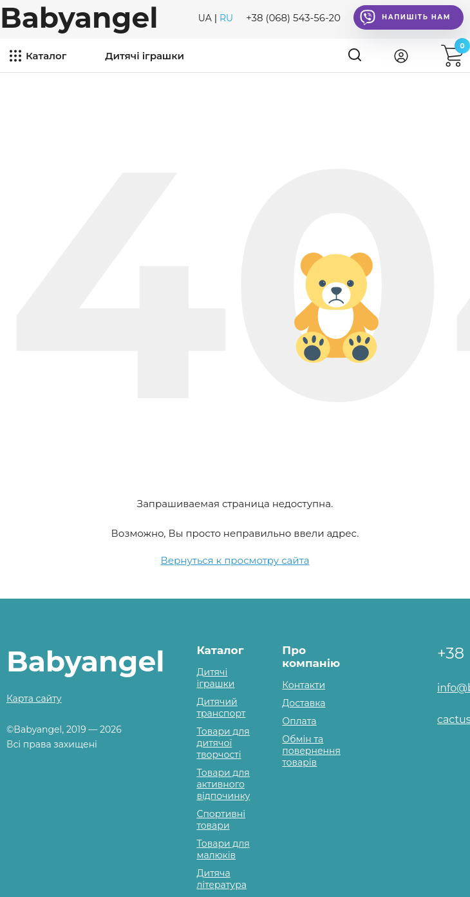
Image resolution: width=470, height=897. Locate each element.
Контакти (303, 685)
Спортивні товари (220, 819)
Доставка (303, 703)
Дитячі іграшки (144, 56)
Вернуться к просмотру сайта (235, 560)
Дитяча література (221, 879)
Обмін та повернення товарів (311, 750)
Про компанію (311, 657)
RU (226, 18)
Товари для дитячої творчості (222, 743)
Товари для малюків (222, 849)
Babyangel (79, 17)
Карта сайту (34, 698)
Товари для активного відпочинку (223, 784)
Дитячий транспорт (220, 707)
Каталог (46, 55)
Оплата (299, 721)
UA (205, 18)
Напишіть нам (405, 17)
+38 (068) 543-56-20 (293, 18)
